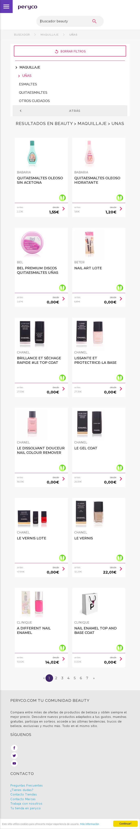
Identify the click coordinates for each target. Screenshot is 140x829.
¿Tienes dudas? (21, 790)
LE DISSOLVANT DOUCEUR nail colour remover (41, 450)
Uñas (73, 34)
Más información (89, 824)
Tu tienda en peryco (25, 808)
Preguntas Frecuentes (26, 785)
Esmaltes (28, 84)
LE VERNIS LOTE (31, 538)
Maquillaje (50, 34)
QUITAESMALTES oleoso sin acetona (40, 180)
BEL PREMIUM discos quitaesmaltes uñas (37, 270)
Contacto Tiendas (23, 794)
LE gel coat (85, 448)
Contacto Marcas (23, 799)
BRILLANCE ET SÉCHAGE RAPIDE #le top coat (39, 360)
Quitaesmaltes (33, 92)
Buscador (22, 34)
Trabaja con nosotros (26, 803)
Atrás (49, 110)
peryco (27, 6)
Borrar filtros (70, 51)
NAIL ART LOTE (88, 268)
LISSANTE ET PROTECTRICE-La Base (95, 360)
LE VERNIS (83, 538)
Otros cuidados (34, 101)
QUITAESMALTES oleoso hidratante (97, 180)
